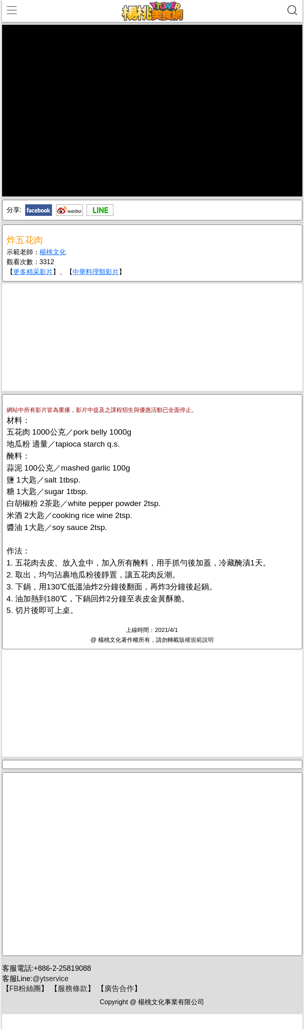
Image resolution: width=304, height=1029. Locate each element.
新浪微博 (69, 210)
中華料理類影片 (96, 271)
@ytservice (50, 979)
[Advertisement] (152, 337)
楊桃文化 (53, 251)
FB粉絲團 (25, 988)
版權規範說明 (196, 639)
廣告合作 (119, 988)
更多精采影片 (33, 271)
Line (100, 210)
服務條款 (72, 988)
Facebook (38, 210)
